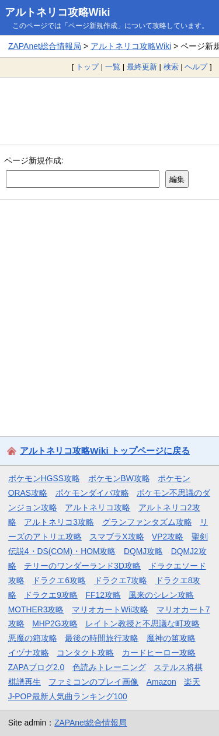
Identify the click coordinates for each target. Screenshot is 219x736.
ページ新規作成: (34, 160)
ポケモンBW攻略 (119, 478)
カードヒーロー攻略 (159, 652)
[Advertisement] (109, 111)
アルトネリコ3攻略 (59, 522)
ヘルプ (196, 66)
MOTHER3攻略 (36, 609)
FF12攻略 (103, 595)
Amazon (161, 681)
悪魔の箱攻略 (32, 638)
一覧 (112, 66)
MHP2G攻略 (54, 623)
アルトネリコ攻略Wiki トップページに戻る (105, 450)
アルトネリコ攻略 (97, 507)
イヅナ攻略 (28, 652)
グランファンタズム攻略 (147, 522)
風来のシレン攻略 (161, 595)
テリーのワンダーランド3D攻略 (82, 565)
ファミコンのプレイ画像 (93, 681)
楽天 (192, 681)
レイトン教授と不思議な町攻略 (142, 623)
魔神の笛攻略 (171, 638)
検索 (171, 66)
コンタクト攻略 (85, 652)
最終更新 (142, 66)
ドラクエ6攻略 (59, 580)
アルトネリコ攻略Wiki (57, 12)
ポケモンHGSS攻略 (44, 478)
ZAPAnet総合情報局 (44, 46)
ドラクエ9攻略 (51, 595)
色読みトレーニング (109, 667)
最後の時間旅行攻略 (101, 638)
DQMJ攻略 (143, 551)
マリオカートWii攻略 (110, 609)
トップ (87, 66)
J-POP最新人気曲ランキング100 (67, 696)
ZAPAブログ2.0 (36, 667)
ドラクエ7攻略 (121, 580)
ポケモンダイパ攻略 (92, 492)
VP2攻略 (167, 536)
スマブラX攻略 (116, 536)
